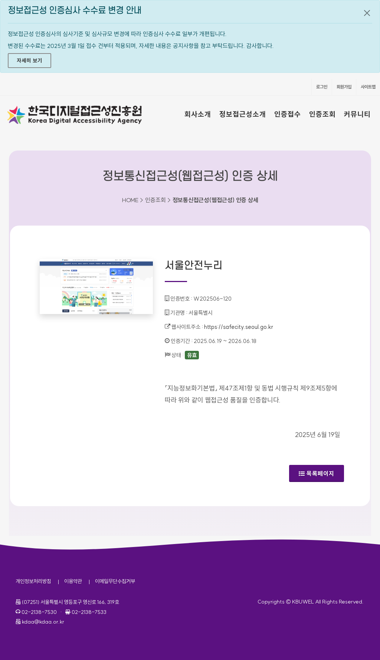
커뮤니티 (357, 114)
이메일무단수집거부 (115, 581)
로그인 (321, 87)
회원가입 (344, 87)
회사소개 (197, 114)
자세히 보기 (29, 60)
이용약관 (73, 581)
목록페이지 (316, 473)
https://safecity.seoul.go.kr (238, 326)
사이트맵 (368, 87)
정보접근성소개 (242, 114)
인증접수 (287, 114)
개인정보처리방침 (33, 581)
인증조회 (322, 114)
